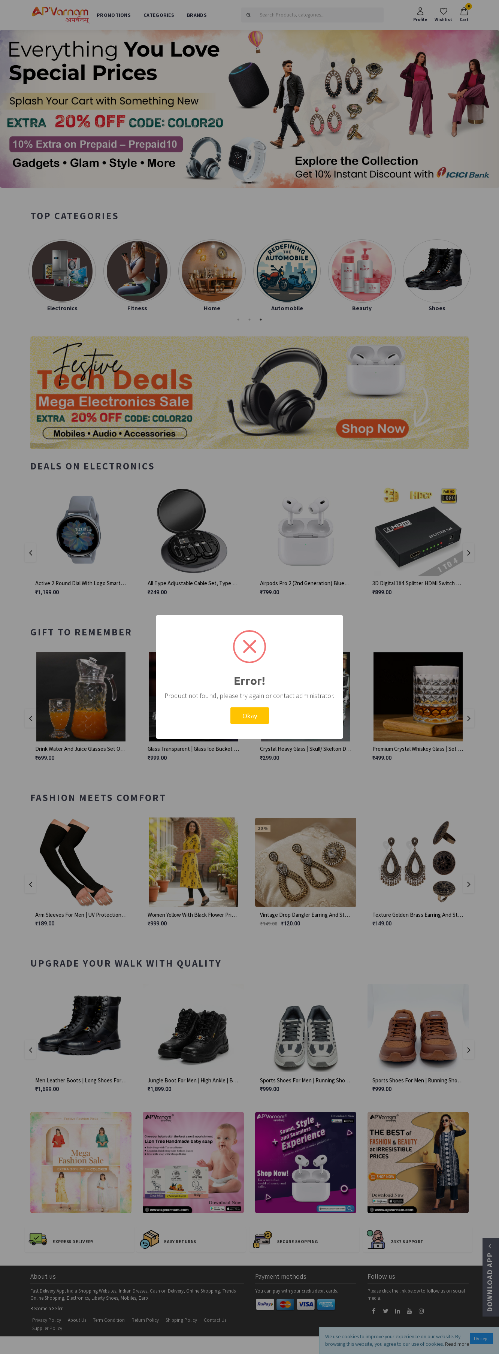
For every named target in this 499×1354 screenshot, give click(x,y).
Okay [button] (249, 715)
